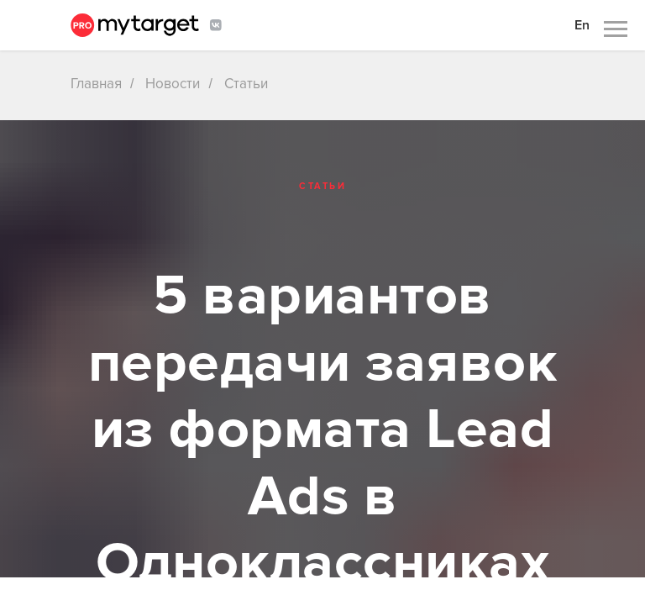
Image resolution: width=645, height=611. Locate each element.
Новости (172, 84)
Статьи (246, 84)
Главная (96, 84)
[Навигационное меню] (615, 29)
